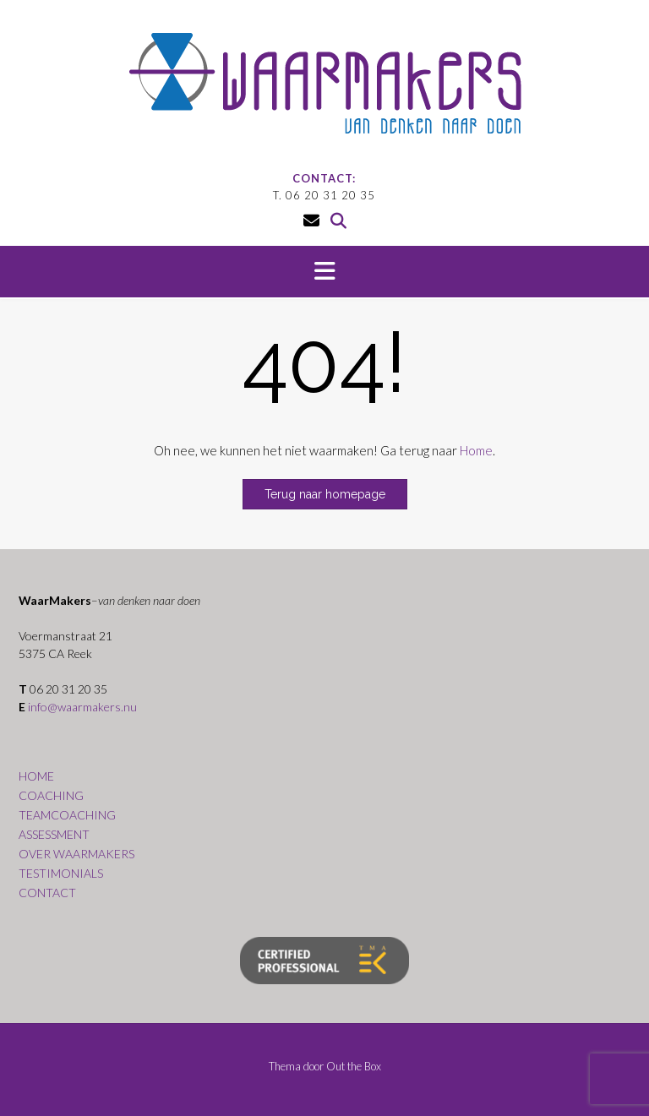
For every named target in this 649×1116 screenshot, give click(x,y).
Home (476, 450)
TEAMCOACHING (67, 815)
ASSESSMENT (54, 834)
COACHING (51, 795)
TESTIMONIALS (61, 873)
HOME (36, 776)
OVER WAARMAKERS (76, 854)
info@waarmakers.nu (82, 707)
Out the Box (353, 1066)
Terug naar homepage (325, 494)
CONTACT (47, 892)
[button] (324, 272)
